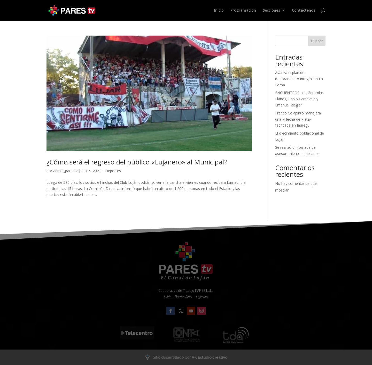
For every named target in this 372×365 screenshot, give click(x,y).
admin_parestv (65, 170)
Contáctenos (303, 11)
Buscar (317, 40)
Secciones (271, 11)
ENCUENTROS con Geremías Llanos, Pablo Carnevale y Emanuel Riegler (299, 98)
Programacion (243, 11)
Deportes (113, 170)
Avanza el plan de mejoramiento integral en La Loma (299, 78)
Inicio (219, 11)
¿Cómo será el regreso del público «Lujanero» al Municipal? (137, 162)
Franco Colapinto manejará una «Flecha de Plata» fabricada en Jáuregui (298, 119)
